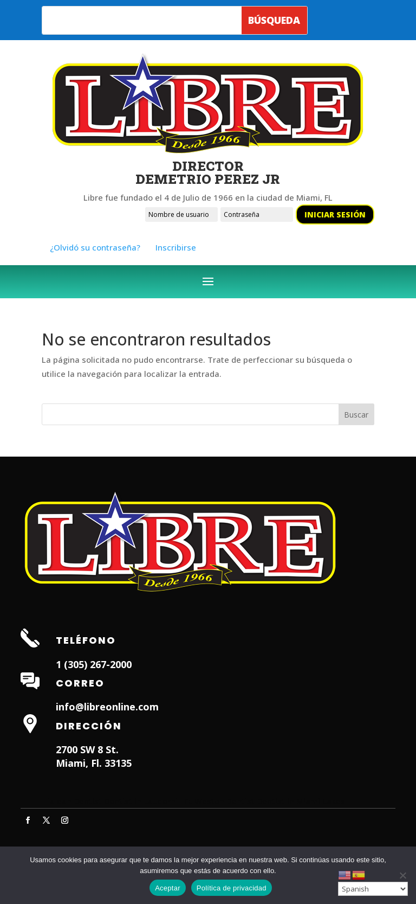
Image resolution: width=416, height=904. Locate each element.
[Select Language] (373, 889)
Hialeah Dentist (72, 801)
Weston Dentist (224, 801)
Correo (80, 683)
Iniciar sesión (335, 214)
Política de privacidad (231, 888)
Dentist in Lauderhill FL (148, 801)
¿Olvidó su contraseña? (95, 247)
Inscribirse (175, 247)
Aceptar (167, 888)
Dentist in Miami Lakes (301, 801)
